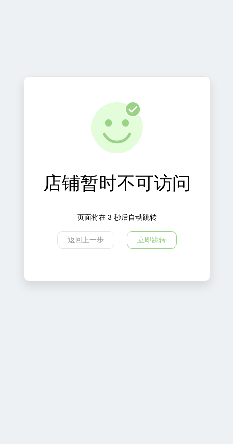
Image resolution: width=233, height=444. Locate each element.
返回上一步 (86, 240)
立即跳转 (151, 240)
